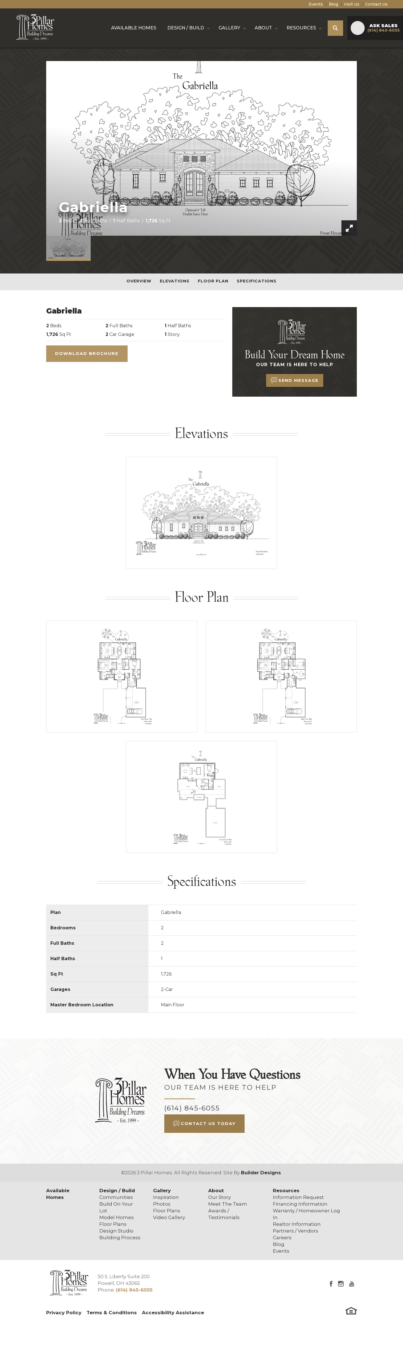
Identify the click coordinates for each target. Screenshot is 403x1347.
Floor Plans (112, 1224)
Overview (138, 281)
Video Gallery (169, 1217)
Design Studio (116, 1231)
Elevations (174, 281)
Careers (282, 1237)
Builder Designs (261, 1172)
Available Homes (133, 28)
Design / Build (117, 1190)
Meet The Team (227, 1204)
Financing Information (300, 1204)
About (216, 1190)
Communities (116, 1197)
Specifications (257, 281)
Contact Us (376, 4)
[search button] (335, 28)
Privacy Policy (63, 1312)
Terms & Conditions (111, 1312)
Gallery (162, 1190)
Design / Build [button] (185, 28)
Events (316, 4)
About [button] (263, 28)
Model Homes (116, 1217)
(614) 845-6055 (192, 1108)
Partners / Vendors (295, 1231)
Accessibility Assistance (173, 1312)
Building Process (119, 1237)
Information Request (298, 1197)
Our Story (219, 1197)
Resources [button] (301, 28)
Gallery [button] (229, 28)
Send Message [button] (298, 380)
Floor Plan (213, 281)
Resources (286, 1190)
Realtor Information (297, 1224)
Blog (333, 4)
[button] (335, 28)
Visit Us (351, 4)
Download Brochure (87, 353)
